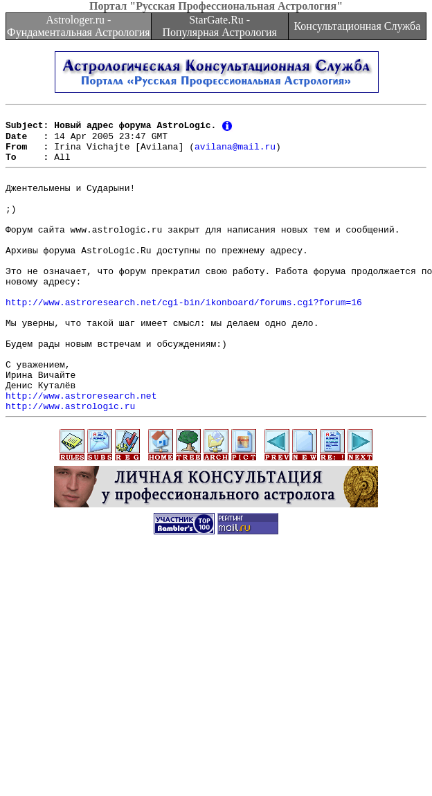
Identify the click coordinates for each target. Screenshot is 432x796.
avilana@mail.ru (235, 153)
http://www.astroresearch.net (81, 450)
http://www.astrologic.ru (70, 463)
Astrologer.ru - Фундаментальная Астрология (78, 26)
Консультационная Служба (357, 26)
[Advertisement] (216, 699)
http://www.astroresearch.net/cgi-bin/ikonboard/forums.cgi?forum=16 (184, 338)
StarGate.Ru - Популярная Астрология (219, 26)
